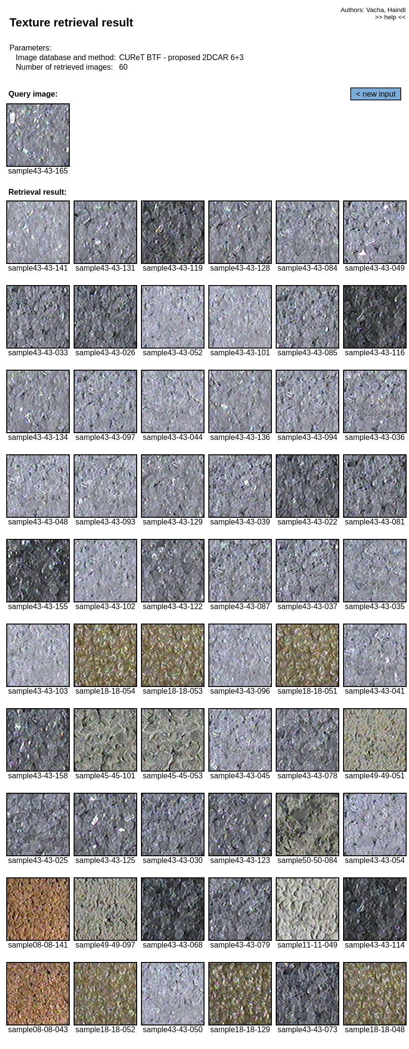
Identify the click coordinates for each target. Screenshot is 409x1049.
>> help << (390, 17)
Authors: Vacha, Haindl (373, 9)
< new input (376, 94)
